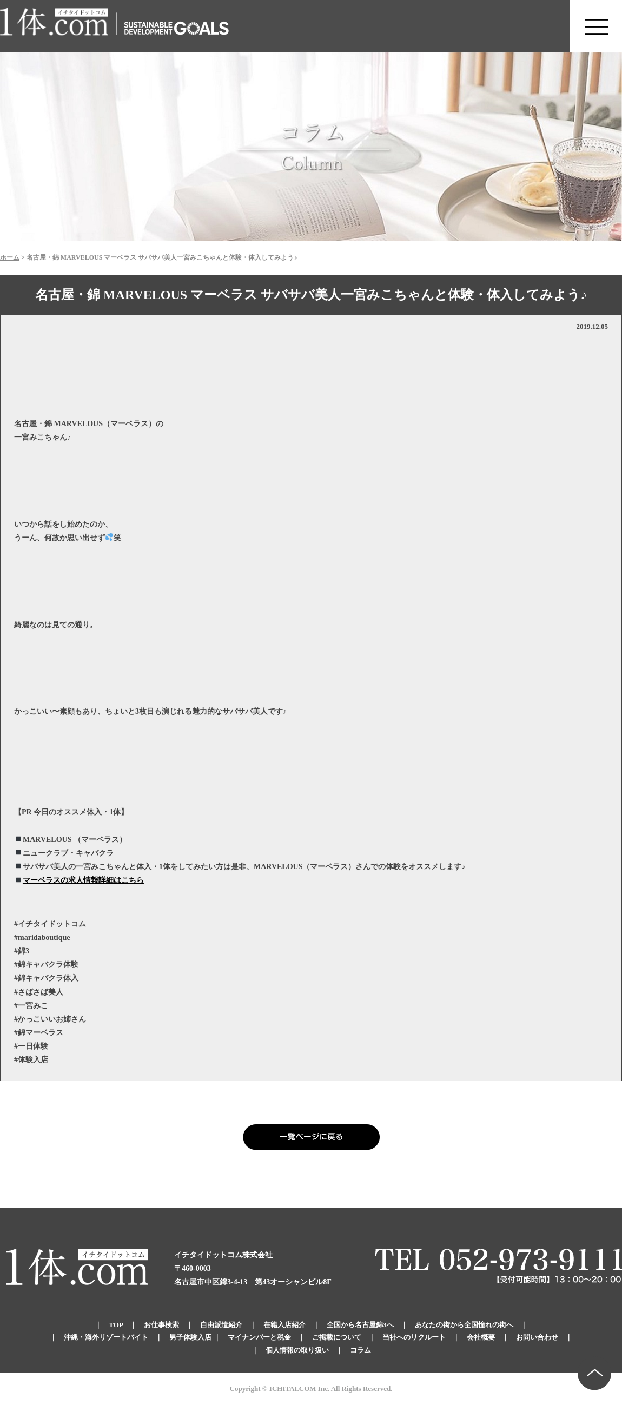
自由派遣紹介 (221, 1325)
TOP (116, 1325)
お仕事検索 (161, 1325)
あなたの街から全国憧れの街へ (464, 1325)
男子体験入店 (190, 1337)
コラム (360, 1350)
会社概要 (481, 1337)
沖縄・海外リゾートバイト (106, 1337)
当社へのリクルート (414, 1337)
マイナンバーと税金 (259, 1337)
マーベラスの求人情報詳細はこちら (83, 880)
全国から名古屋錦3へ (360, 1325)
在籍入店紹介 (284, 1325)
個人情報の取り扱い (297, 1350)
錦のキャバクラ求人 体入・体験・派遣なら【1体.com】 (54, 26)
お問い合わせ (537, 1337)
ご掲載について (336, 1337)
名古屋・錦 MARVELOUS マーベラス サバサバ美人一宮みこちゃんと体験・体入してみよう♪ (311, 295)
